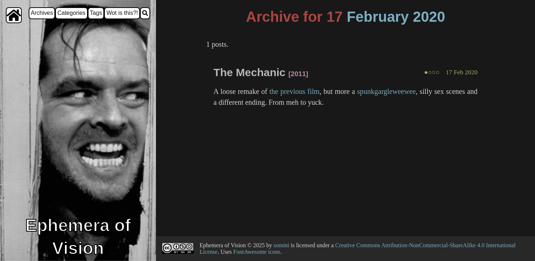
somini (281, 245)
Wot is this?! (122, 13)
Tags (96, 13)
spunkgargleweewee (386, 91)
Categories (71, 13)
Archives (42, 13)
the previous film (294, 91)
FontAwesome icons (256, 252)
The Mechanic (249, 72)
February (378, 17)
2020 (429, 17)
